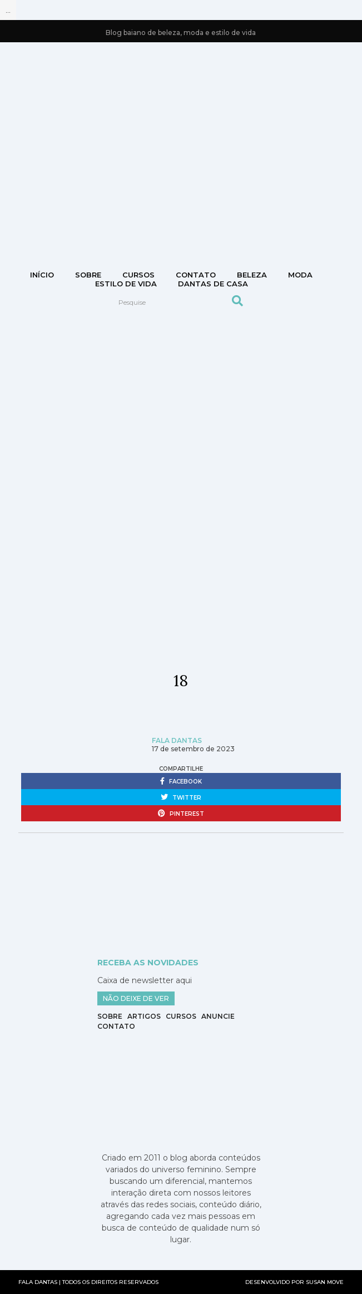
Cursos (138, 274)
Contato (116, 1026)
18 (180, 681)
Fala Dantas (177, 740)
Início (42, 274)
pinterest (181, 813)
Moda (300, 274)
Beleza (252, 274)
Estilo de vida (126, 283)
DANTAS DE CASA (213, 283)
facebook (181, 781)
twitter (181, 797)
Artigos (144, 1016)
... (8, 10)
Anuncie (218, 1016)
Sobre (88, 274)
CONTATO (196, 274)
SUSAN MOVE (325, 1282)
